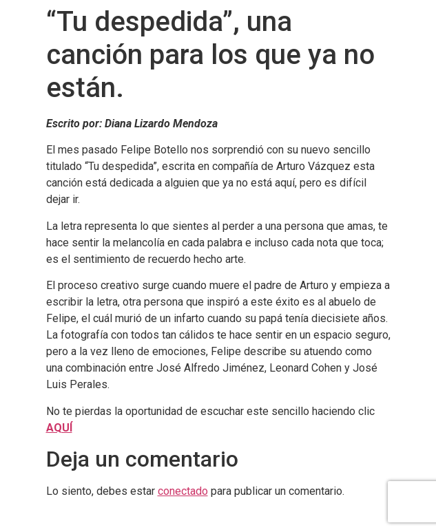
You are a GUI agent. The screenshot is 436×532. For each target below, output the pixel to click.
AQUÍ (59, 427)
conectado (183, 491)
